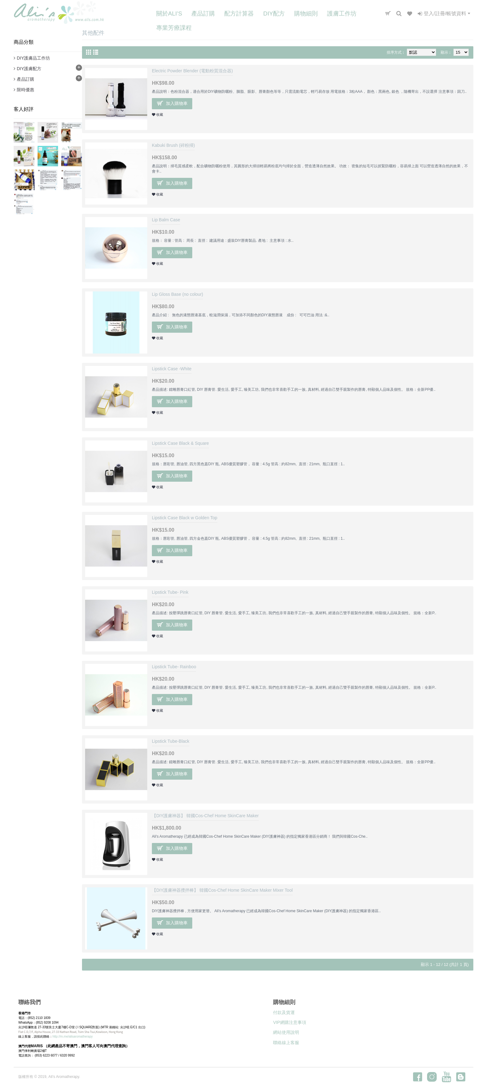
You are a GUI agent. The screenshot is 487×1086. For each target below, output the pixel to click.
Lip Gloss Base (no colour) (177, 294)
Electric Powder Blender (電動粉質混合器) (192, 70)
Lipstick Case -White (172, 368)
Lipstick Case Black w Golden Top (184, 517)
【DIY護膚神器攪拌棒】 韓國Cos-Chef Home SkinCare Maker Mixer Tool (222, 890)
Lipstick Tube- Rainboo (174, 666)
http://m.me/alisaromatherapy (72, 1036)
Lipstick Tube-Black (170, 741)
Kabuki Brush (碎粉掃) (173, 145)
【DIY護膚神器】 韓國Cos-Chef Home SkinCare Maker (205, 815)
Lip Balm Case (166, 219)
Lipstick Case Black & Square (180, 443)
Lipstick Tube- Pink (170, 592)
